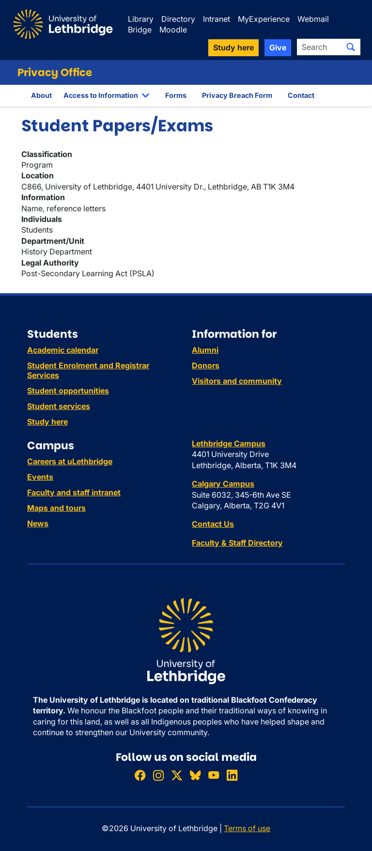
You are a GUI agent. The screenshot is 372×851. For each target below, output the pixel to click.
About (41, 95)
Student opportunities (68, 390)
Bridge (140, 29)
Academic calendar (62, 350)
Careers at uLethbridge (69, 461)
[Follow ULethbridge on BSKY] (195, 775)
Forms (175, 95)
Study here (47, 421)
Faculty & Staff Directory (237, 543)
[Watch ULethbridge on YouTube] (213, 775)
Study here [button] (233, 47)
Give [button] (277, 47)
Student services (58, 406)
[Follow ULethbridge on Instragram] (158, 775)
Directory (178, 19)
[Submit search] (350, 47)
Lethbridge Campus (228, 443)
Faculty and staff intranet (74, 492)
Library (141, 19)
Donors (205, 365)
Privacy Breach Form (237, 95)
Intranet (216, 19)
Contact (301, 95)
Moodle (173, 29)
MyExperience (264, 19)
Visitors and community (237, 381)
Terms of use (247, 828)
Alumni (205, 350)
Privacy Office (54, 72)
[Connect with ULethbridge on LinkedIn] (232, 775)
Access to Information (100, 95)
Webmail (313, 19)
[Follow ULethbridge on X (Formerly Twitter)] (177, 775)
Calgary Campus (223, 484)
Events (40, 477)
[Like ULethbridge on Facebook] (140, 775)
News (37, 523)
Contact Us (213, 524)
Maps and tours (56, 508)
